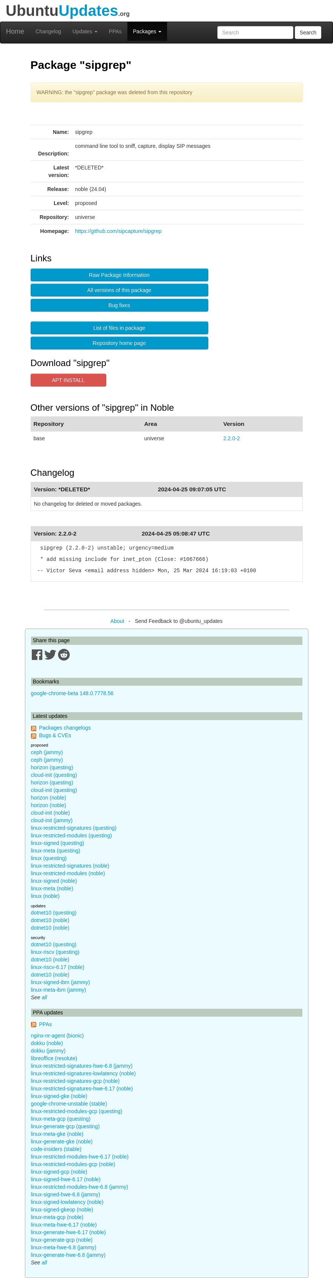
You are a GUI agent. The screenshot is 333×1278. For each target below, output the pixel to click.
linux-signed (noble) (54, 881)
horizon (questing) (52, 767)
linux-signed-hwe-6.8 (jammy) (66, 1194)
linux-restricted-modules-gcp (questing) (76, 1111)
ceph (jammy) (47, 752)
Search (308, 33)
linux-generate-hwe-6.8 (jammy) (68, 1255)
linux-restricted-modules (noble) (68, 873)
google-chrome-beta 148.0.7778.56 (72, 693)
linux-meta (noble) (52, 888)
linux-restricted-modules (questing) (71, 835)
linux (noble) (45, 896)
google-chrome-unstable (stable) (69, 1104)
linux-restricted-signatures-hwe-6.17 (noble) (82, 1088)
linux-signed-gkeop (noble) (62, 1210)
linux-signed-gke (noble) (59, 1096)
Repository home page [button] (119, 343)
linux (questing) (49, 858)
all (44, 997)
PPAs (115, 31)
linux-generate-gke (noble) (62, 1141)
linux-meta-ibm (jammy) (58, 990)
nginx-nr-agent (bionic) (57, 1036)
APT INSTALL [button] (68, 380)
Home (15, 31)
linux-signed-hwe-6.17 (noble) (66, 1179)
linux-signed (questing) (57, 843)
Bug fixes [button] (119, 305)
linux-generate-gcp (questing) (65, 1126)
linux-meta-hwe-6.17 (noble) (64, 1225)
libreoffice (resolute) (54, 1058)
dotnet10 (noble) (50, 920)
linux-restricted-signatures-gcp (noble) (75, 1081)
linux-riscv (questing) (55, 952)
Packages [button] (147, 31)
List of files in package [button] (119, 328)
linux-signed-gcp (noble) (59, 1172)
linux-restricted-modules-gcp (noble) (73, 1164)
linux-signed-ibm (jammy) (60, 982)
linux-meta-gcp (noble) (57, 1217)
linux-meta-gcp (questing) (61, 1119)
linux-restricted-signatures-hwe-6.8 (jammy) (82, 1066)
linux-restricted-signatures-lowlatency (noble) (83, 1073)
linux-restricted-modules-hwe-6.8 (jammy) (80, 1187)
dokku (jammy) (48, 1051)
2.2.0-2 (231, 438)
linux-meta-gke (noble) (57, 1134)
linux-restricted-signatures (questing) (73, 828)
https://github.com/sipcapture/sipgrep (118, 231)
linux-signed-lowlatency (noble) (67, 1202)
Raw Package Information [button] (119, 275)
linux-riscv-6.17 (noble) (58, 967)
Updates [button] (85, 31)
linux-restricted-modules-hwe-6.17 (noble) (80, 1157)
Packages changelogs (65, 728)
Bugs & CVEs (55, 735)
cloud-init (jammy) (52, 820)
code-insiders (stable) (56, 1149)
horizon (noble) (48, 798)
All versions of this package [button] (119, 290)
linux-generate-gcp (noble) (62, 1240)
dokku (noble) (47, 1043)
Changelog (48, 31)
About (117, 621)
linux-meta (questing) (56, 851)
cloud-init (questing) (54, 775)
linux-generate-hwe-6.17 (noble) (68, 1232)
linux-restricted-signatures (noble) (70, 866)
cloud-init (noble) (50, 813)
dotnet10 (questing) (54, 913)
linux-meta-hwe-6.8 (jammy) (63, 1247)
